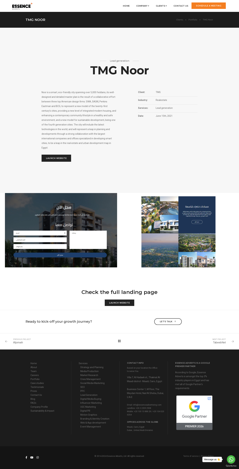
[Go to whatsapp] (231, 459)
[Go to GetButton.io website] (231, 466)
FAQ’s (33, 403)
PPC (82, 391)
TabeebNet (219, 342)
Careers (35, 375)
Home (126, 6)
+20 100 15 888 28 (142, 411)
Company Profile (39, 407)
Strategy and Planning (91, 367)
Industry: (143, 100)
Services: (143, 108)
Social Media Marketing (92, 383)
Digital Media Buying (90, 399)
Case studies (37, 383)
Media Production (89, 371)
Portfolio (193, 19)
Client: (141, 92)
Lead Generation (88, 395)
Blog (33, 399)
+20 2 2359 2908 (143, 408)
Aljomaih (18, 342)
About (34, 367)
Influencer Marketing (91, 403)
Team (34, 371)
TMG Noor (208, 19)
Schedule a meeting (208, 5)
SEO (82, 387)
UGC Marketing (88, 407)
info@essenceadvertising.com (147, 405)
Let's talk (168, 318)
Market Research (89, 375)
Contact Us (181, 6)
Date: (141, 116)
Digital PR (85, 410)
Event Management (90, 426)
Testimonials (37, 387)
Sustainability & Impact (42, 410)
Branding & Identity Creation (94, 418)
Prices (34, 391)
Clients (161, 6)
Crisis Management (90, 379)
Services (83, 363)
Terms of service (191, 456)
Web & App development (93, 422)
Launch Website (56, 158)
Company (142, 6)
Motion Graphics (88, 414)
